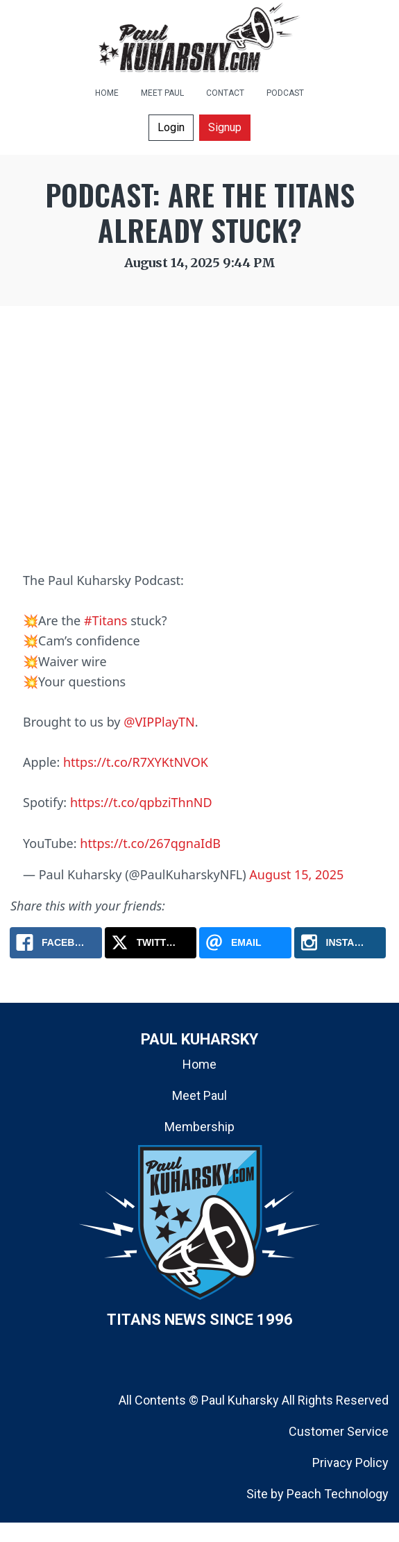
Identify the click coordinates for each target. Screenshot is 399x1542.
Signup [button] (224, 127)
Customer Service (339, 1431)
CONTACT (225, 93)
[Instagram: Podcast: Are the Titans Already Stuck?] (340, 942)
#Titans (106, 620)
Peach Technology (338, 1493)
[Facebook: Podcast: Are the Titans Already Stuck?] (56, 942)
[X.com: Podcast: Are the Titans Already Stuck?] (151, 942)
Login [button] (171, 127)
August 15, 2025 (296, 874)
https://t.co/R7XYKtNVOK (135, 762)
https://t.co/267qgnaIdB (150, 843)
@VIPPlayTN (159, 721)
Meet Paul (199, 1095)
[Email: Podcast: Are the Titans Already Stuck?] (245, 942)
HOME (107, 93)
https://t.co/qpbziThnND (141, 802)
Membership (199, 1126)
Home (199, 1064)
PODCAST (285, 93)
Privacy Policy (350, 1462)
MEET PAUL (162, 93)
